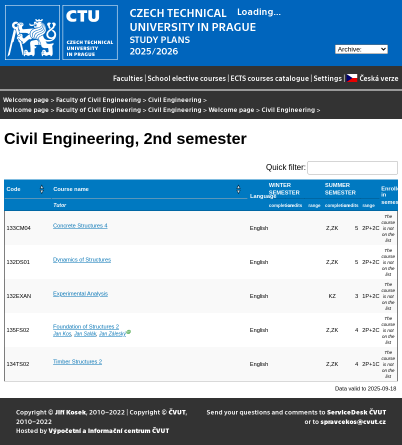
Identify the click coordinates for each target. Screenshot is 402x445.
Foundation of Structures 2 (86, 327)
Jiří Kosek (70, 412)
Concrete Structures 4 (80, 225)
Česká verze (372, 78)
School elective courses (187, 78)
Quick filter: (286, 167)
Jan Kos (62, 334)
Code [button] (13, 189)
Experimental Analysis (80, 293)
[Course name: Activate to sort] (149, 189)
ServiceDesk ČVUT (356, 412)
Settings (328, 78)
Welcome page (26, 99)
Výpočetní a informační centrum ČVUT (108, 430)
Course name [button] (71, 189)
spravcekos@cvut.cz (353, 421)
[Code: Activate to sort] (28, 189)
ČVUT (177, 412)
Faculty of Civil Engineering (98, 99)
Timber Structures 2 (77, 361)
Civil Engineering (175, 99)
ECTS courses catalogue (269, 78)
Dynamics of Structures (82, 259)
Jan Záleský (112, 334)
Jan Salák (85, 334)
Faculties (128, 78)
